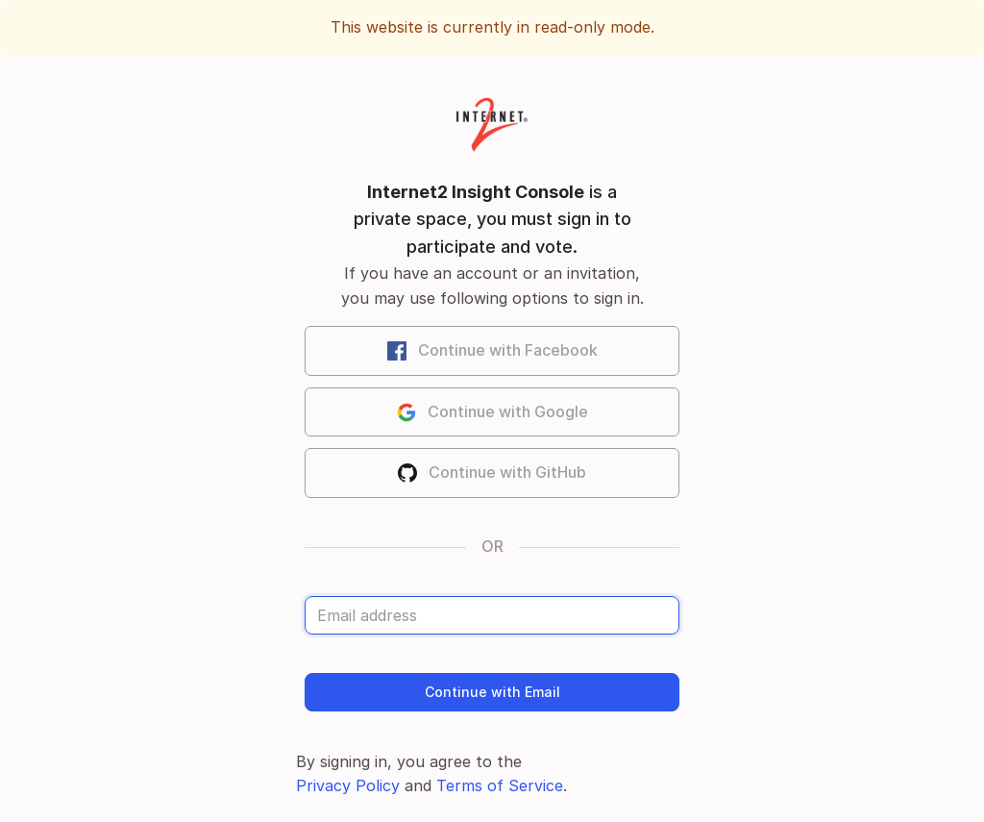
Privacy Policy (348, 785)
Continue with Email (492, 692)
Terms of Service (499, 785)
